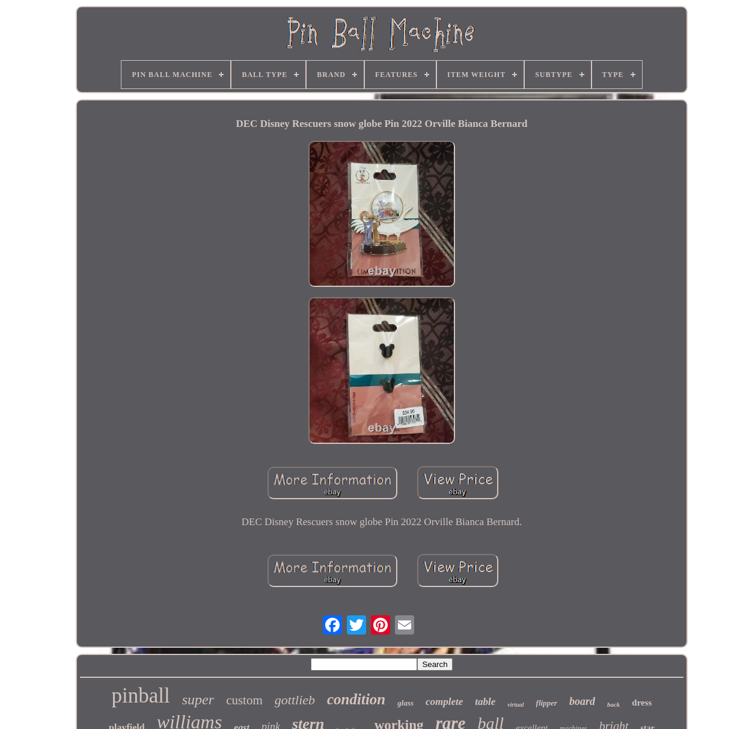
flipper (546, 702)
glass (405, 702)
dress (642, 702)
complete (444, 701)
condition (356, 699)
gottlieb (295, 699)
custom (244, 700)
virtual (515, 704)
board (582, 701)
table (485, 701)
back (613, 704)
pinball (141, 695)
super (198, 699)
